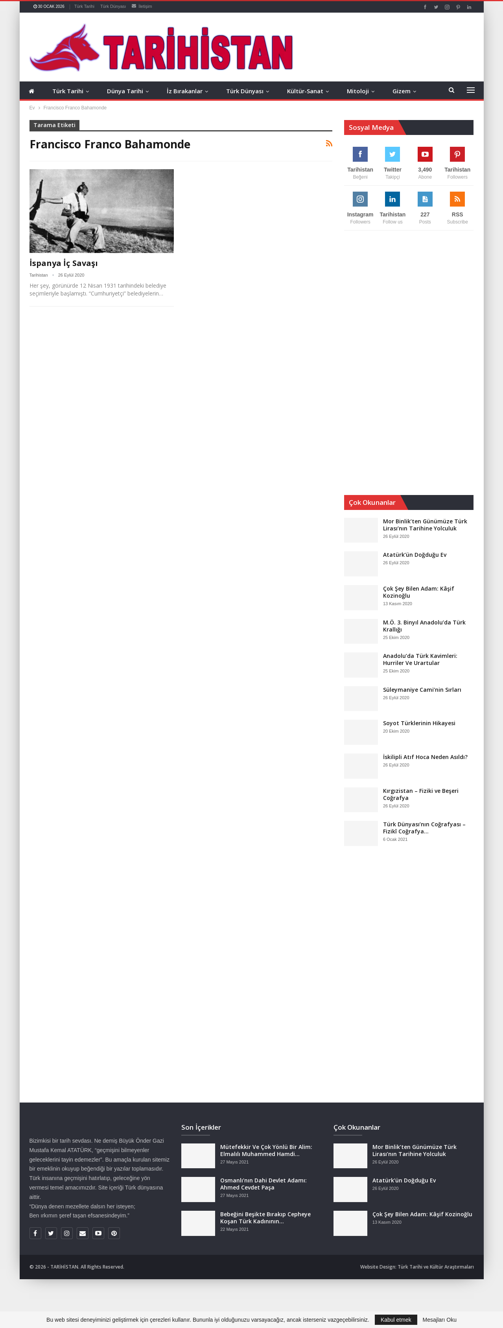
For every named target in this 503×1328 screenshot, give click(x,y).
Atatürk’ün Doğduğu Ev (414, 554)
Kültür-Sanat (305, 91)
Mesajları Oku (440, 1319)
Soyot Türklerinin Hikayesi (419, 723)
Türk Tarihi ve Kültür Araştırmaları (436, 1266)
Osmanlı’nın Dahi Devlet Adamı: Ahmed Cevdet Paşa (263, 1184)
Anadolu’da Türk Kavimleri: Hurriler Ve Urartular (420, 659)
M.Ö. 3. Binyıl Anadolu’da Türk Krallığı (424, 626)
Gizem (401, 91)
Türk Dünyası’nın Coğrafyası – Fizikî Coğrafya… (424, 827)
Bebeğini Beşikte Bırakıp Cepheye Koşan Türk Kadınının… (265, 1217)
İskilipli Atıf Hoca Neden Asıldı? (425, 757)
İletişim (142, 6)
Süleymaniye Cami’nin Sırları (422, 689)
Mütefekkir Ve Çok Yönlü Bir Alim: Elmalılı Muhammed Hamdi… (266, 1150)
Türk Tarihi (84, 6)
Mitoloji (358, 91)
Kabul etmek (396, 1320)
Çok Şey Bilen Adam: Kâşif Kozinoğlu (418, 592)
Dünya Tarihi (125, 91)
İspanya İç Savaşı (63, 263)
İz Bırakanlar (185, 91)
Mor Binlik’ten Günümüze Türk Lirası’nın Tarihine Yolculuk (425, 524)
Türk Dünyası (113, 6)
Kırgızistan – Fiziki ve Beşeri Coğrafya (421, 794)
